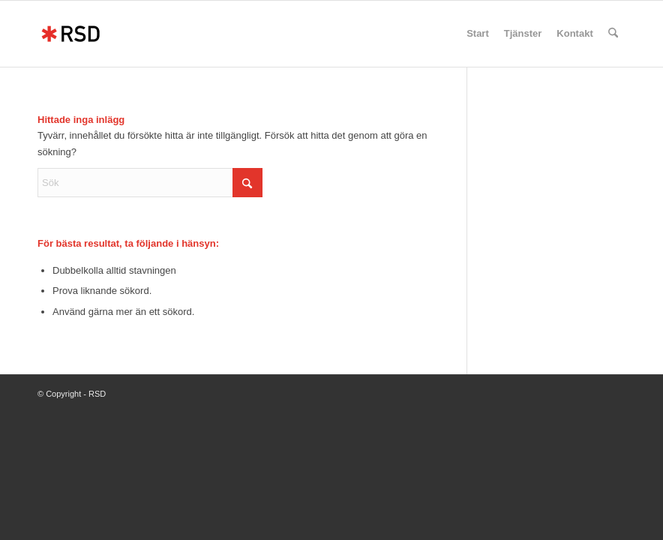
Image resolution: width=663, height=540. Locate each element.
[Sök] (613, 34)
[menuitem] (477, 34)
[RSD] (71, 34)
